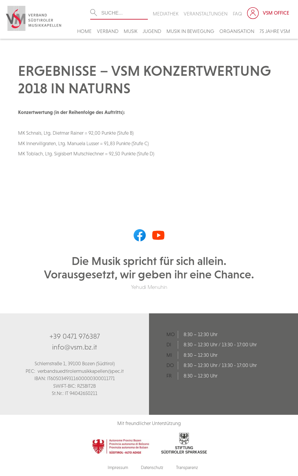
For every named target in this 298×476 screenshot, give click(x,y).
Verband (107, 31)
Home (84, 31)
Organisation (236, 31)
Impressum (118, 467)
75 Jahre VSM (275, 31)
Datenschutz (152, 467)
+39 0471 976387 (74, 336)
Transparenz (187, 467)
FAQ (237, 14)
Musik (130, 31)
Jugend (152, 31)
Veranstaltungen (206, 14)
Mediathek (165, 14)
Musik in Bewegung (190, 31)
